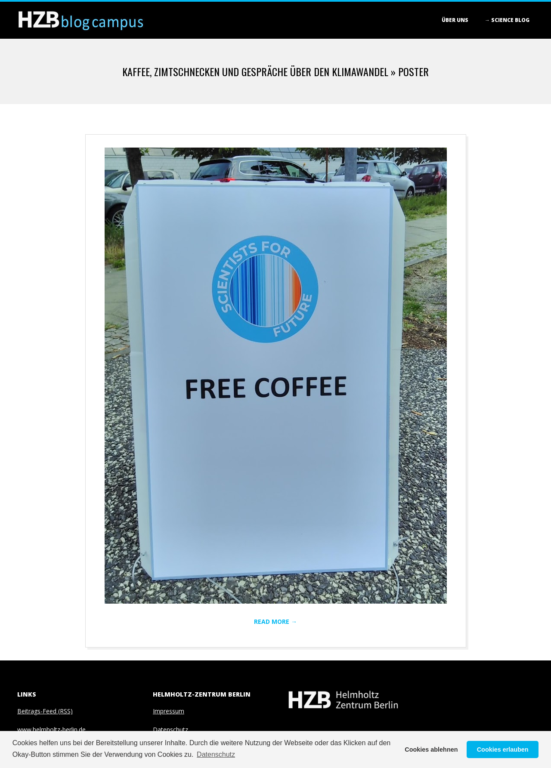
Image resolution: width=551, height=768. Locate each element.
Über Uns (455, 20)
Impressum (168, 711)
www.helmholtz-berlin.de (51, 729)
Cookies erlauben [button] (503, 749)
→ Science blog (507, 20)
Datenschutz (170, 729)
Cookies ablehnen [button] (431, 749)
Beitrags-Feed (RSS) (45, 711)
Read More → (275, 621)
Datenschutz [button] (216, 754)
